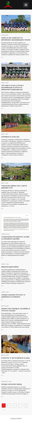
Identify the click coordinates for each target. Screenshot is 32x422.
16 (26, 405)
